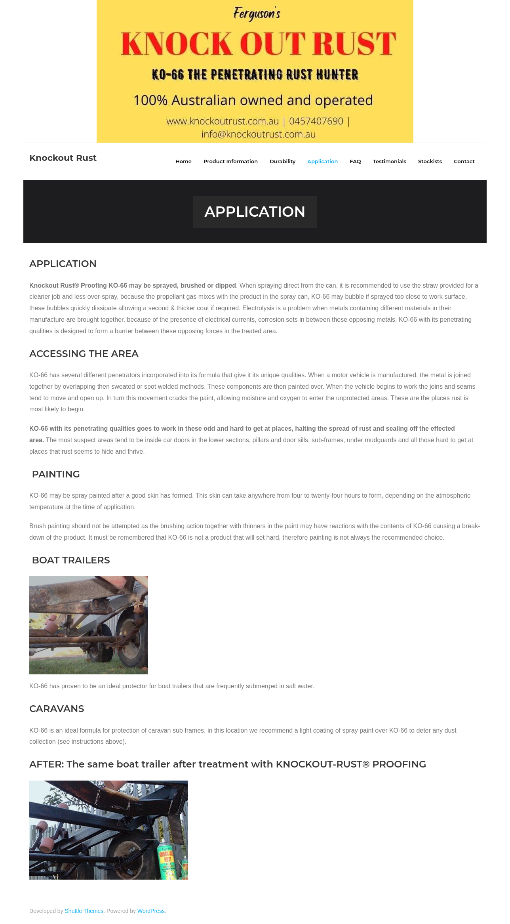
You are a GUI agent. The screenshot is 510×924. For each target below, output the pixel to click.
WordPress (151, 911)
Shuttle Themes (84, 911)
